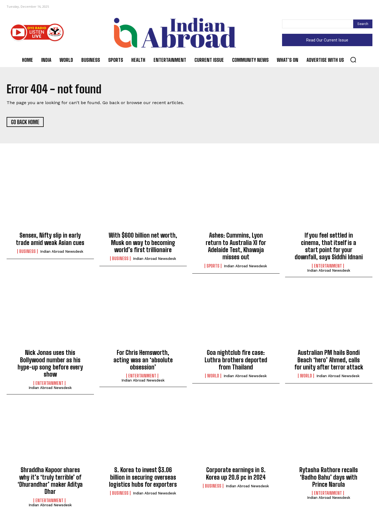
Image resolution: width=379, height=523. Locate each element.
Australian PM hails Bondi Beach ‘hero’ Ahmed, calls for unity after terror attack (328, 360)
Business (27, 251)
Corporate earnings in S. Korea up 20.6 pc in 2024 (236, 473)
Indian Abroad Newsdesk (61, 252)
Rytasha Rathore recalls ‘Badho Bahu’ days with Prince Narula (328, 477)
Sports (213, 266)
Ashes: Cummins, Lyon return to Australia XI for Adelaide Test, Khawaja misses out (236, 246)
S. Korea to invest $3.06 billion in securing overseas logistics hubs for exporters (143, 477)
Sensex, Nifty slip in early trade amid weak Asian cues (50, 239)
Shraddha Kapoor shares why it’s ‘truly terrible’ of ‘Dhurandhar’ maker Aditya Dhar (50, 481)
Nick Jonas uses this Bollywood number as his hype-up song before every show (50, 363)
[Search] (362, 24)
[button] (353, 59)
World (213, 376)
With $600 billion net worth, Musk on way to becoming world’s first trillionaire (143, 243)
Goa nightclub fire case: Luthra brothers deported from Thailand (236, 360)
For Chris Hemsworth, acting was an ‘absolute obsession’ (143, 360)
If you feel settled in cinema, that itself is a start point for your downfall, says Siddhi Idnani (329, 246)
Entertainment (328, 266)
